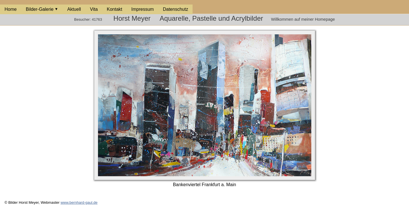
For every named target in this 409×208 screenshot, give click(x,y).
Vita (94, 9)
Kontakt (114, 9)
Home (11, 9)
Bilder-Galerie (40, 9)
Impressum (142, 9)
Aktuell (74, 9)
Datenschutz (175, 9)
